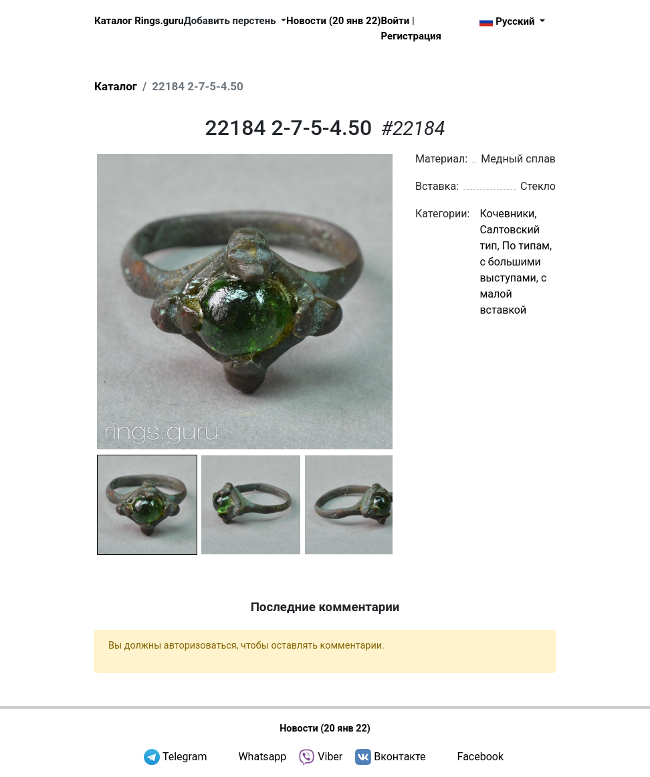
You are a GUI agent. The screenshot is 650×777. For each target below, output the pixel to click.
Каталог (115, 86)
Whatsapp (262, 756)
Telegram (184, 756)
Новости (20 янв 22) (333, 21)
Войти (395, 21)
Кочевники (506, 213)
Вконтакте (399, 756)
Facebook (480, 756)
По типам (526, 245)
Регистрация (411, 36)
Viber (330, 756)
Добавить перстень (231, 21)
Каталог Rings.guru (139, 21)
